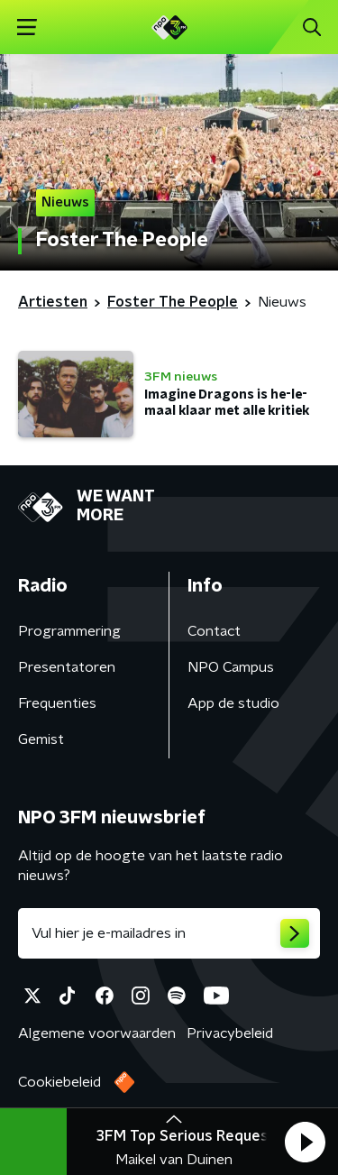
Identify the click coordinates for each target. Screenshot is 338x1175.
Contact (214, 631)
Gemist (41, 739)
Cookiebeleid (59, 1082)
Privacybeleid (230, 1033)
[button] (304, 1141)
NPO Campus (230, 667)
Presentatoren (66, 667)
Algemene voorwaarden (97, 1033)
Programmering (69, 631)
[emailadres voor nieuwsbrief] (169, 933)
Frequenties (57, 703)
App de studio (233, 703)
